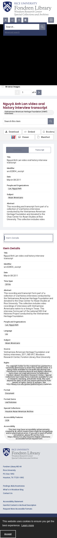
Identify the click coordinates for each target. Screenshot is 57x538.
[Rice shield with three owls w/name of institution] (27, 9)
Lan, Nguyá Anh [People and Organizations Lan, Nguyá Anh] (14, 189)
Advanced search (12, 32)
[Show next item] (38, 92)
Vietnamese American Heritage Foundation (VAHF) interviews (26, 113)
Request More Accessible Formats (17, 509)
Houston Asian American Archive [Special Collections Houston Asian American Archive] (19, 411)
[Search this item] (25, 121)
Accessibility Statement (13, 501)
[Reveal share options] (12, 20)
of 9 (34, 92)
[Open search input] (5, 20)
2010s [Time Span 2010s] (8, 284)
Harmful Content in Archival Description (19, 505)
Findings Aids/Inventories (14, 486)
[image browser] (11, 86)
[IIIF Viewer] (25, 137)
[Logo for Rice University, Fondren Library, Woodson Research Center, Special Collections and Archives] (21, 453)
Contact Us (7, 493)
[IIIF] (13, 137)
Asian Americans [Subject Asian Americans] (15, 198)
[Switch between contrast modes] (25, 20)
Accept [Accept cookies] (8, 534)
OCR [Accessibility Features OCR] (7, 420)
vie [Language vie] (6, 334)
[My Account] (19, 20)
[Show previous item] (17, 92)
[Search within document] (51, 121)
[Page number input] (26, 92)
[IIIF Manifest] (44, 137)
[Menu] (51, 20)
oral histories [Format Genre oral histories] (10, 402)
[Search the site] (23, 27)
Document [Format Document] (9, 393)
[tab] (17, 150)
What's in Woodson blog (13, 490)
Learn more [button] (27, 525)
